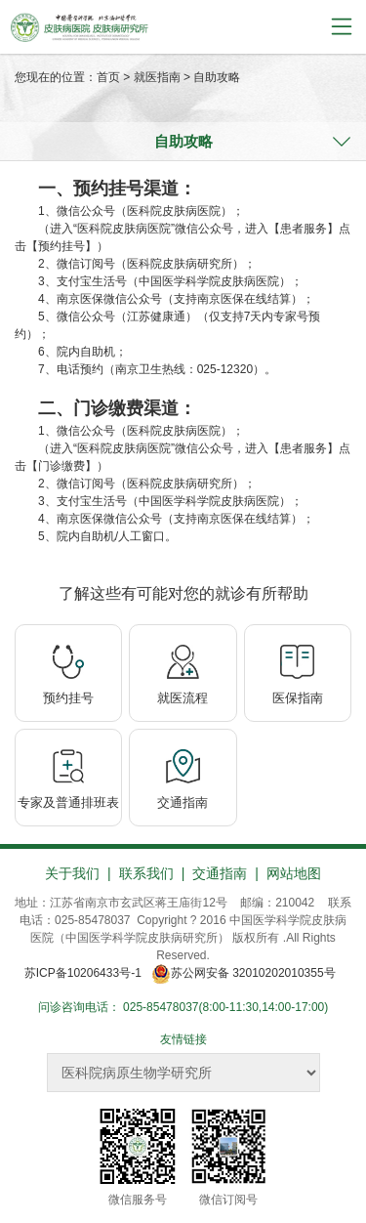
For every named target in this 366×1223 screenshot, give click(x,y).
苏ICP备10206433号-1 (83, 973)
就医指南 (157, 77)
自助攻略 (216, 77)
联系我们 (146, 873)
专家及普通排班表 (68, 802)
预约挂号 (68, 698)
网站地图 (293, 873)
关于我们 (72, 873)
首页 (108, 77)
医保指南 (297, 698)
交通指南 (182, 802)
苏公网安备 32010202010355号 (246, 973)
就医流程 (182, 698)
